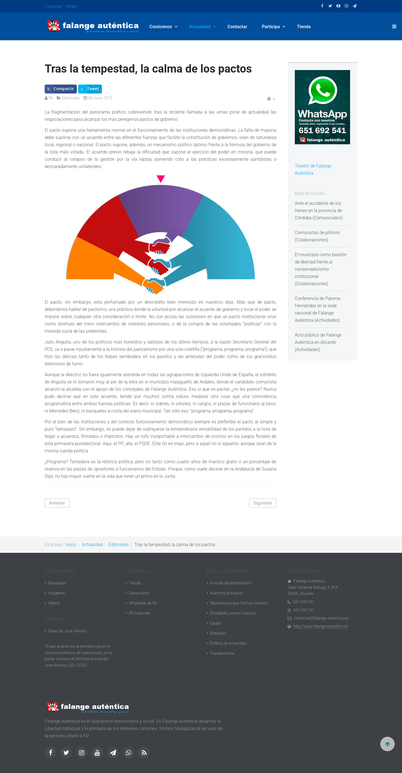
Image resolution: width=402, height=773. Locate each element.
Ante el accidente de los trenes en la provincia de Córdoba (318, 210)
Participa (271, 26)
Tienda (303, 26)
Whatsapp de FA (143, 603)
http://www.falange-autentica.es (320, 626)
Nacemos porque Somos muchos (238, 603)
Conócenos (161, 26)
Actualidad (200, 26)
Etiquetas (218, 633)
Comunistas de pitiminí (317, 232)
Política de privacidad (228, 643)
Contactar (53, 6)
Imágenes (56, 593)
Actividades (327, 320)
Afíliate (71, 6)
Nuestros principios (226, 593)
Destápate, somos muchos (233, 613)
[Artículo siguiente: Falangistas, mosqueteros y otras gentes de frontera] (262, 503)
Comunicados (327, 217)
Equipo (216, 623)
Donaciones (139, 593)
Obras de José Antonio (67, 631)
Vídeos (54, 603)
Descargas (57, 583)
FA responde (139, 613)
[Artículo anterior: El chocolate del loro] (57, 503)
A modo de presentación (231, 583)
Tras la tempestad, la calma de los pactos (148, 68)
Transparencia (222, 653)
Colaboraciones (311, 240)
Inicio (71, 544)
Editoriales (118, 544)
